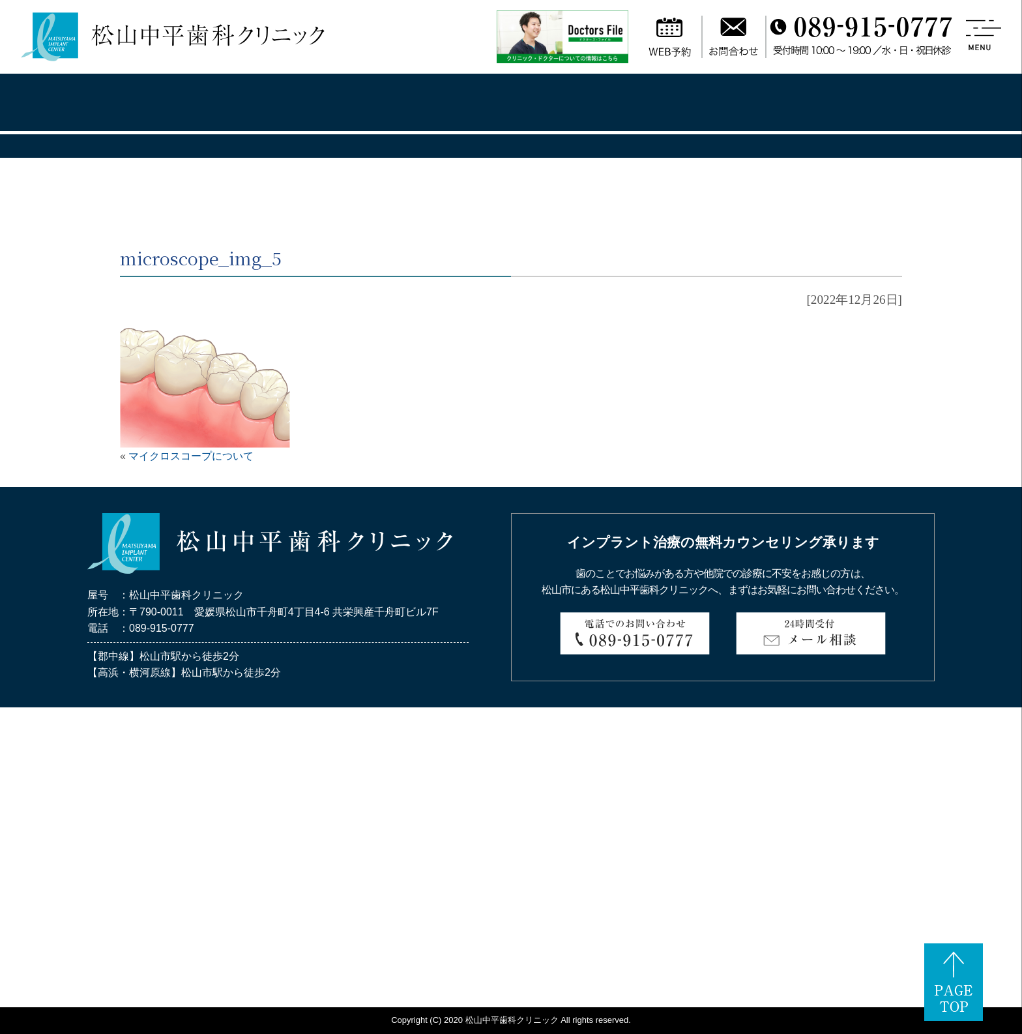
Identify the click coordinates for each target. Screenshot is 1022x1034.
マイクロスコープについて (191, 456)
